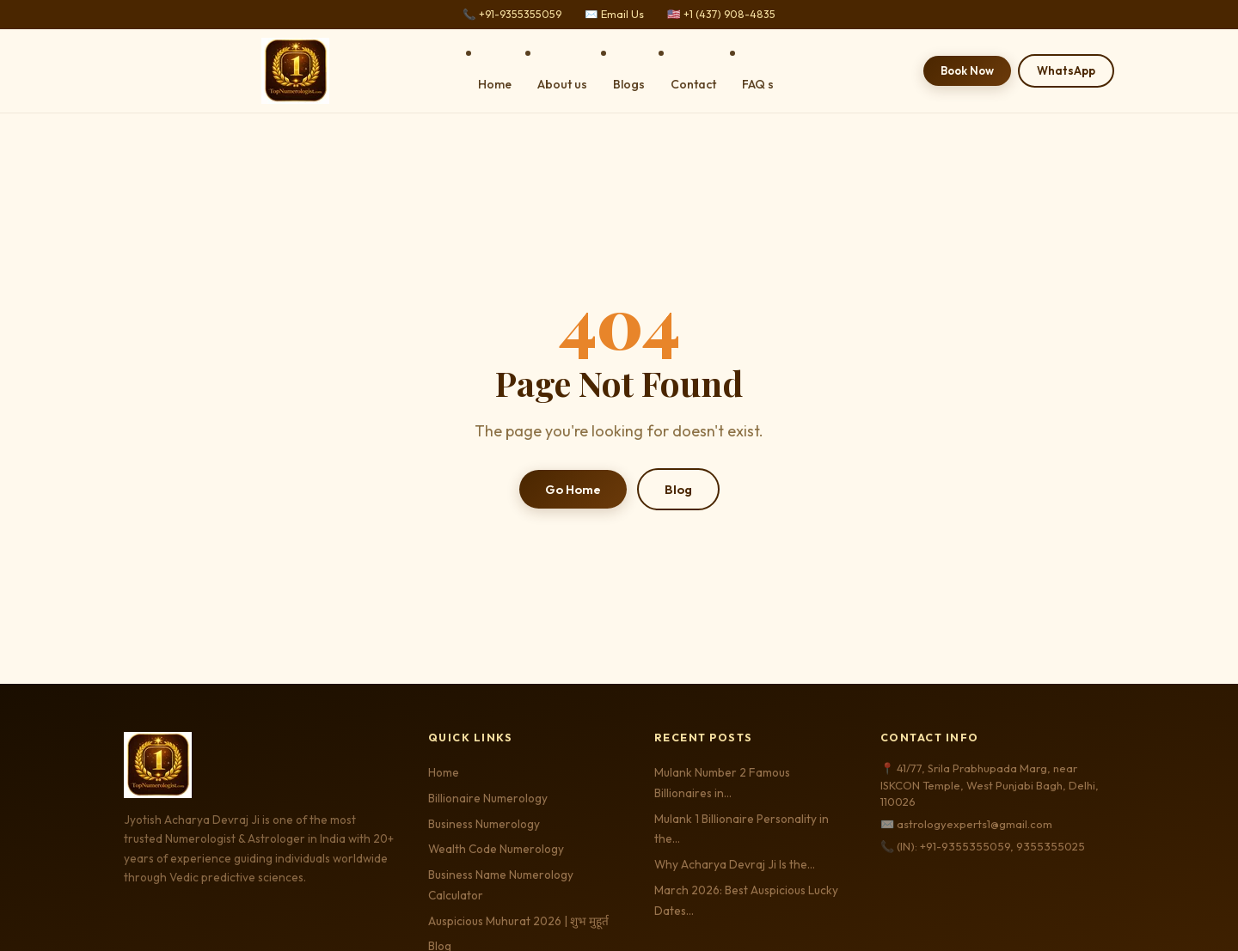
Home (495, 84)
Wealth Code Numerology (496, 849)
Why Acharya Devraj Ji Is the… (734, 864)
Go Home (573, 489)
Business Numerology (484, 824)
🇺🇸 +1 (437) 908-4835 (721, 14)
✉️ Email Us (614, 14)
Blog (678, 489)
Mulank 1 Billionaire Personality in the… (741, 829)
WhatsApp (1066, 70)
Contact (693, 84)
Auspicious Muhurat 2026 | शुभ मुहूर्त (518, 921)
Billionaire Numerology (488, 798)
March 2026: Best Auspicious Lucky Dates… (746, 900)
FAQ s (758, 84)
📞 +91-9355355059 (512, 14)
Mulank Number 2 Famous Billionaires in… (722, 783)
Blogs (629, 84)
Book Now (967, 70)
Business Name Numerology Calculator (500, 885)
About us (562, 84)
